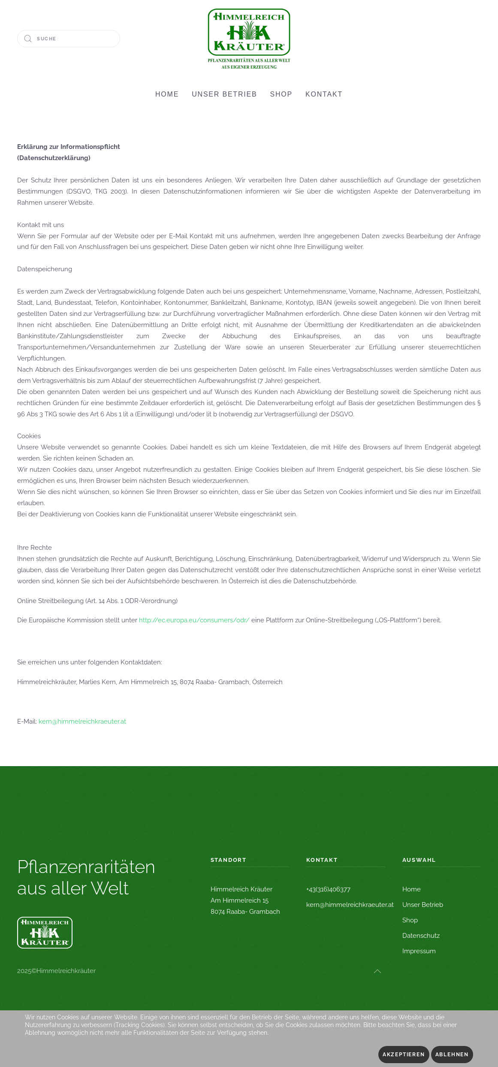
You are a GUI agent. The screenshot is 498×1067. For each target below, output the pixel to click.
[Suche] (68, 38)
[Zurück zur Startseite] (249, 39)
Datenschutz (421, 936)
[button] (377, 971)
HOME (167, 94)
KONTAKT (324, 94)
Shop (410, 920)
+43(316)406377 (328, 889)
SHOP (281, 94)
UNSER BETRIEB (224, 94)
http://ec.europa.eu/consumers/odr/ (194, 620)
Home (411, 889)
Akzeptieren (404, 1055)
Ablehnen (452, 1055)
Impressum (419, 951)
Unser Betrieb (422, 905)
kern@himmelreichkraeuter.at (82, 721)
